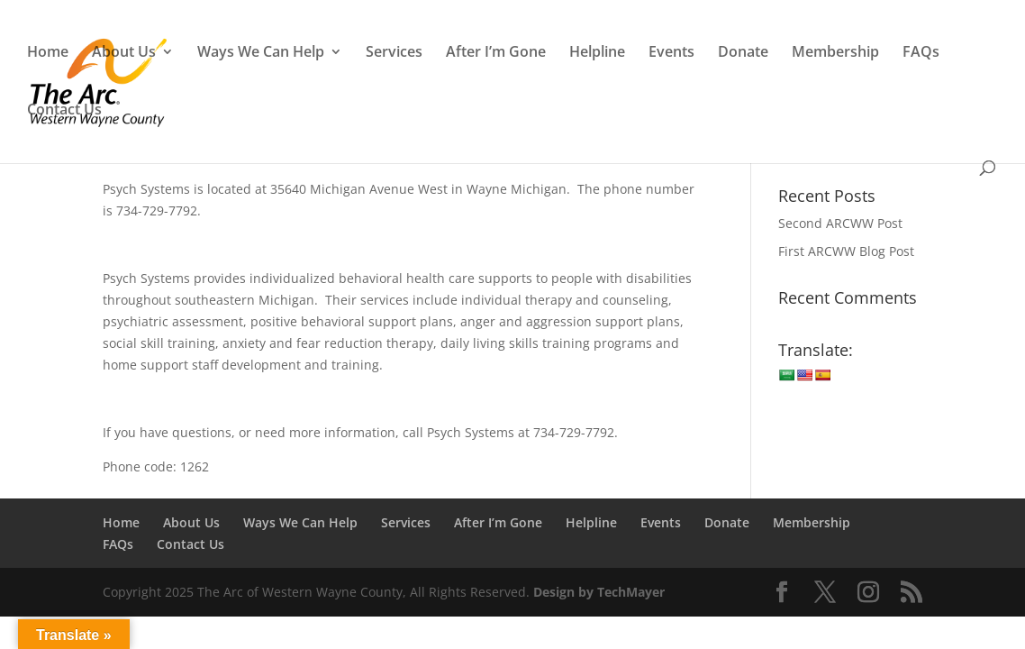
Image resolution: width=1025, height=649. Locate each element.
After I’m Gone (496, 53)
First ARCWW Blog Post (846, 251)
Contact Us (64, 111)
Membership (835, 53)
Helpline (597, 53)
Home (47, 53)
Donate (743, 53)
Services (394, 53)
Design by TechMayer (599, 591)
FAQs (921, 53)
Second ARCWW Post (840, 223)
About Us (124, 53)
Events (671, 53)
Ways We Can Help (260, 53)
